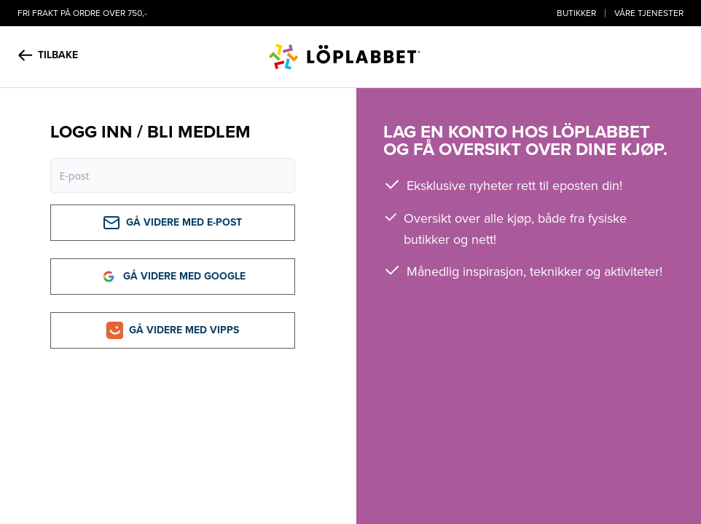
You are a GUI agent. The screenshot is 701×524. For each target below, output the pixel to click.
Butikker (576, 13)
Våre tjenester (649, 13)
